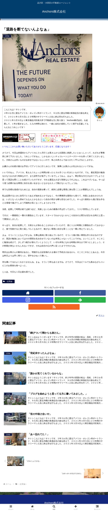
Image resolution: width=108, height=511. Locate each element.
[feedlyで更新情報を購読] (80, 300)
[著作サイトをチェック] (27, 293)
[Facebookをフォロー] (80, 293)
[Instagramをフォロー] (27, 300)
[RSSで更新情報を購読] (54, 307)
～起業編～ (8, 281)
